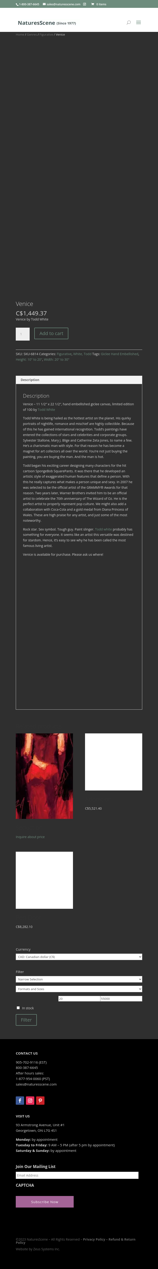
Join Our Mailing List (35, 1166)
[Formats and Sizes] (79, 989)
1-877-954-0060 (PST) (33, 1078)
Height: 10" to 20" (29, 359)
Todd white (103, 529)
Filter (26, 1020)
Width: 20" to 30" (57, 359)
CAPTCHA (25, 1185)
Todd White (46, 409)
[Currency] (79, 957)
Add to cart (51, 333)
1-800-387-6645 (29, 4)
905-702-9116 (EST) (31, 1062)
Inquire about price (30, 837)
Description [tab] (30, 380)
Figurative (46, 34)
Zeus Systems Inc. (46, 1249)
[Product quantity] (23, 334)
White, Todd (82, 354)
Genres (32, 34)
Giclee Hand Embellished (119, 354)
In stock (28, 1008)
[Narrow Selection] (79, 979)
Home (20, 34)
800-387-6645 (27, 1067)
